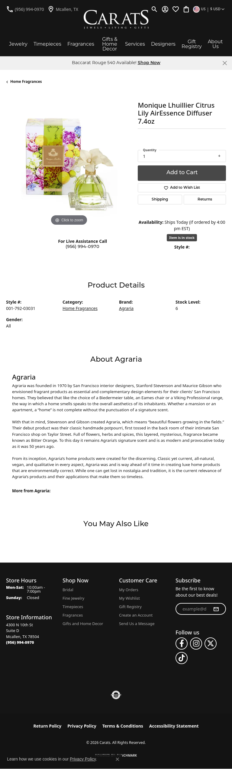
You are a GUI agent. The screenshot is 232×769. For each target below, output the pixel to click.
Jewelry (18, 44)
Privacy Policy (81, 726)
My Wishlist (129, 598)
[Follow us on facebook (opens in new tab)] (182, 643)
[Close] (224, 63)
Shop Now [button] (149, 63)
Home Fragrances (26, 81)
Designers (163, 44)
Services (135, 44)
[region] (69, 164)
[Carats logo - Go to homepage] (116, 19)
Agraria (126, 308)
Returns (205, 199)
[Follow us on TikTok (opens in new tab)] (182, 658)
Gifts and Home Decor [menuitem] (83, 623)
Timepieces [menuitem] (73, 606)
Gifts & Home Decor (110, 44)
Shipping (160, 199)
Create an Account (136, 615)
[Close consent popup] (117, 759)
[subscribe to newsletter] (216, 609)
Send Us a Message (136, 623)
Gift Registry (192, 44)
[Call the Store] (20, 642)
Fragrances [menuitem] (73, 615)
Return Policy (48, 726)
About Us (215, 44)
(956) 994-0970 (82, 247)
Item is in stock (182, 237)
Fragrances (80, 44)
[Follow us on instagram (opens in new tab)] (196, 643)
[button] (154, 9)
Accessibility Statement (174, 726)
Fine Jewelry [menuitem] (73, 598)
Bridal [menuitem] (68, 589)
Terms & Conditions (122, 726)
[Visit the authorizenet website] (116, 694)
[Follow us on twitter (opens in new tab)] (211, 643)
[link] (25, 9)
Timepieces (47, 44)
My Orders (128, 589)
